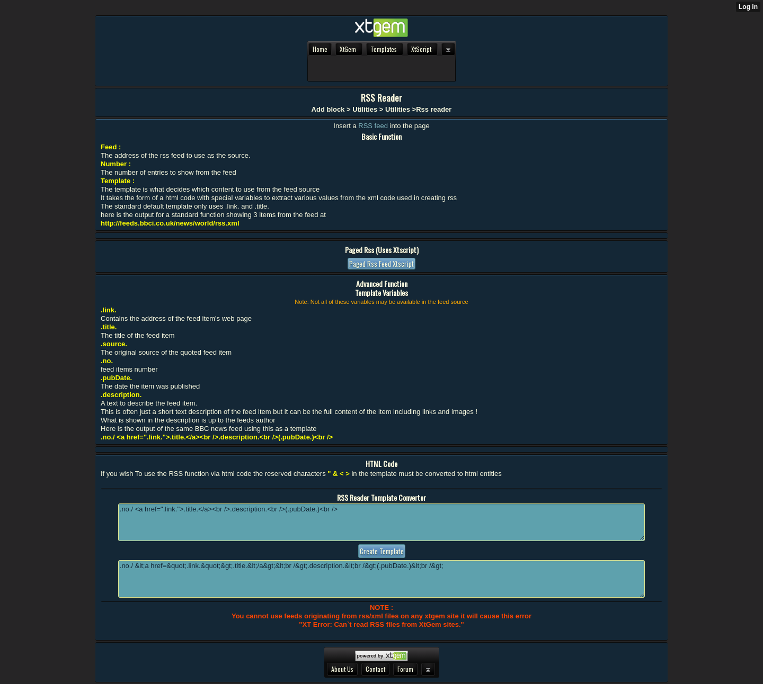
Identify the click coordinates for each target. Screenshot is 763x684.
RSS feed (373, 126)
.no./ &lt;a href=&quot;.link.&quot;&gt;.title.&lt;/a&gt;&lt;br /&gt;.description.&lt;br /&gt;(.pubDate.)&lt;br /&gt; (381, 579)
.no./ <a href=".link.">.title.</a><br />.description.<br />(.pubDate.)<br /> (381, 522)
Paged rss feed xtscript (381, 263)
